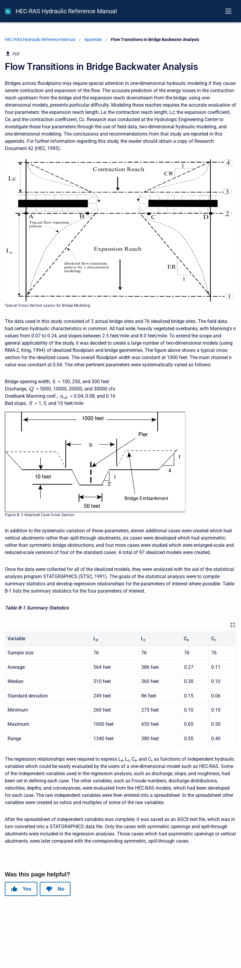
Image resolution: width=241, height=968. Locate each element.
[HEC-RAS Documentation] (8, 11)
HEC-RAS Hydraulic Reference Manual (66, 11)
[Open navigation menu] (228, 11)
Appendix (93, 39)
